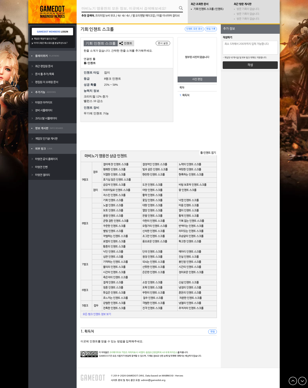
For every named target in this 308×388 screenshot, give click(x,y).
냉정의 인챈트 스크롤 (190, 287)
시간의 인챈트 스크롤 (190, 267)
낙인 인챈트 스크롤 (113, 251)
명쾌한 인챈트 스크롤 (114, 169)
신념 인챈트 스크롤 (189, 282)
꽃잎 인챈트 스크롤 (152, 200)
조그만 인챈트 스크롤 (153, 236)
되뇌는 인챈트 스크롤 (153, 261)
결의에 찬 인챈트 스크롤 (115, 164)
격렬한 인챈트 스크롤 (153, 303)
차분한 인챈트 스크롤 (190, 298)
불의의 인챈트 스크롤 (114, 267)
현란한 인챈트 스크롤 (153, 174)
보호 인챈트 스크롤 (113, 210)
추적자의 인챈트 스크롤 (191, 308)
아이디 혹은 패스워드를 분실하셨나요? (51, 43)
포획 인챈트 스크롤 (152, 287)
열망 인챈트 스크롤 (152, 210)
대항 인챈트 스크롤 (152, 205)
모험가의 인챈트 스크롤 (154, 226)
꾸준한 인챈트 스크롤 (114, 226)
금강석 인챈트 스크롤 (114, 184)
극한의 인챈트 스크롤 (153, 221)
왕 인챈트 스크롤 (187, 190)
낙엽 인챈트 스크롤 (189, 200)
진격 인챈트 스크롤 (152, 308)
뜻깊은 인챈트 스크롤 (114, 292)
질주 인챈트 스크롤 (153, 298)
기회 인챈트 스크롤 (113, 200)
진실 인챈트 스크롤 (189, 256)
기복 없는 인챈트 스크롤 (191, 221)
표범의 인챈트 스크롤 (114, 241)
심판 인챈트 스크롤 (113, 256)
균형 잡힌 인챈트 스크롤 (115, 221)
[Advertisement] (149, 137)
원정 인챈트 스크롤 (152, 256)
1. (181, 95)
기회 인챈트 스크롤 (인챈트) (209, 9)
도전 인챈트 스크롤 (152, 184)
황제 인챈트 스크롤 (189, 215)
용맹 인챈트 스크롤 (113, 215)
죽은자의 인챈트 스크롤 (115, 277)
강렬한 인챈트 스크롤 (114, 303)
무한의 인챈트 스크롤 (153, 292)
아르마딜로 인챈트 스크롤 (116, 190)
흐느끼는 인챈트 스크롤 (115, 298)
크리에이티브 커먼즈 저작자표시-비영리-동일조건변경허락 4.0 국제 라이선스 (143, 352)
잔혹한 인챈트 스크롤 (114, 308)
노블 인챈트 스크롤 (113, 205)
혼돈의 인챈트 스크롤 (190, 292)
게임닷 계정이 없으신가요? (46, 39)
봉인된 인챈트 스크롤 (190, 261)
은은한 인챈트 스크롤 (153, 272)
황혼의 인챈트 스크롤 (114, 246)
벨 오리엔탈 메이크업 (143, 15)
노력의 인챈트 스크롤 (190, 164)
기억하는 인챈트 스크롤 (115, 261)
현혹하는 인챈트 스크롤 (191, 174)
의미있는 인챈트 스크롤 (191, 231)
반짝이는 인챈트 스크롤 (191, 226)
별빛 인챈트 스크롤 (113, 231)
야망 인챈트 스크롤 (152, 190)
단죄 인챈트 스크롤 (152, 251)
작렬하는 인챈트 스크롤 (115, 236)
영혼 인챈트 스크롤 (113, 287)
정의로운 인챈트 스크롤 (191, 272)
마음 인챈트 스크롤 (189, 205)
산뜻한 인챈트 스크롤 (153, 267)
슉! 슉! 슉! (124, 15)
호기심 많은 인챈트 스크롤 (117, 179)
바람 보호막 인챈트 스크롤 (192, 184)
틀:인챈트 (90, 63)
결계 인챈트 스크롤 (113, 282)
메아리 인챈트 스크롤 (190, 251)
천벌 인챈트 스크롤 (152, 215)
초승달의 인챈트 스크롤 (191, 236)
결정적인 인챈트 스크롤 (154, 164)
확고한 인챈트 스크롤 (190, 241)
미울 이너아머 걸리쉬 (168, 15)
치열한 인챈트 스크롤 (114, 174)
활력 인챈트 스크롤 (152, 195)
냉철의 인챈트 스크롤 (190, 303)
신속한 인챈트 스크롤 (153, 231)
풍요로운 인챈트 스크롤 (154, 241)
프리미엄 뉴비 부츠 (105, 15)
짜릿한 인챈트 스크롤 (190, 169)
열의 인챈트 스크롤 (189, 210)
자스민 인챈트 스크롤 (114, 195)
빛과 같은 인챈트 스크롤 (155, 169)
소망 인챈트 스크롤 (152, 282)
